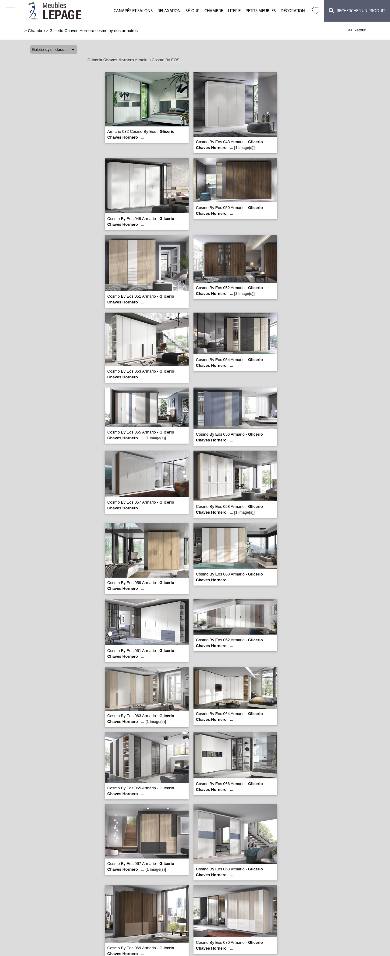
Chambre (213, 11)
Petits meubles (261, 11)
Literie (234, 11)
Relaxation (169, 11)
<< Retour (357, 30)
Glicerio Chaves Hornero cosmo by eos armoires (93, 30)
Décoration (293, 11)
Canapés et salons (133, 11)
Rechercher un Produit (357, 10)
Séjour (193, 11)
